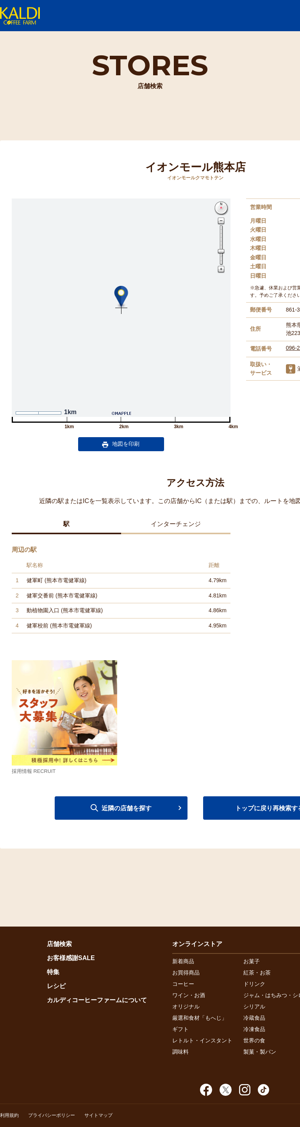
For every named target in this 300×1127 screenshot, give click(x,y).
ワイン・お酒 (188, 995)
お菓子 (251, 961)
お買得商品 (186, 972)
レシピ (56, 986)
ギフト (180, 1029)
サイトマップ (98, 1115)
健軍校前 (37, 625)
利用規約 (9, 1115)
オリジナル (186, 1006)
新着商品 (183, 961)
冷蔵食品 (254, 1018)
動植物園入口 (43, 610)
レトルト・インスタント (202, 1040)
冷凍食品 (254, 1029)
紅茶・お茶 (257, 972)
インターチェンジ (176, 524)
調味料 (180, 1052)
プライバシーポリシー (51, 1115)
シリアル (254, 1006)
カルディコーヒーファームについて (97, 1000)
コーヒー (183, 984)
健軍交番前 (40, 595)
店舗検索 (59, 944)
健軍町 (35, 580)
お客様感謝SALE (71, 958)
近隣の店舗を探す (127, 808)
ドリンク (254, 984)
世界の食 (254, 1040)
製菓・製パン (259, 1052)
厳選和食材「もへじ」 (199, 1018)
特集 (53, 972)
